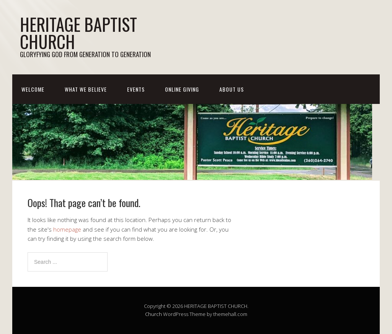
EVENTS (136, 89)
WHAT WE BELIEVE (86, 89)
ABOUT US (231, 89)
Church (153, 314)
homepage (67, 229)
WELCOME (32, 89)
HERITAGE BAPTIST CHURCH (78, 32)
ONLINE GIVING (182, 89)
